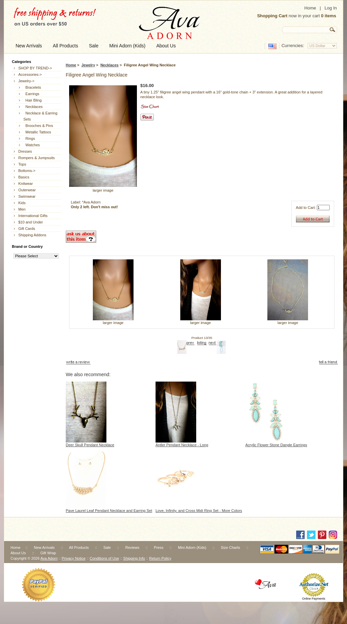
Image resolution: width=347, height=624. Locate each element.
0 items (328, 15)
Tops (22, 164)
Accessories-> (30, 74)
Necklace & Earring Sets (40, 116)
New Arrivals (44, 547)
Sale (107, 547)
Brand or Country (27, 246)
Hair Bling (32, 100)
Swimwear (27, 196)
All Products (79, 547)
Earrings (31, 94)
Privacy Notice (73, 558)
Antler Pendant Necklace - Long (182, 445)
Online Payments (313, 598)
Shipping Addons (32, 235)
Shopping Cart (272, 15)
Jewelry (88, 65)
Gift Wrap (48, 553)
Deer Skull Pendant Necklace (90, 445)
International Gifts (32, 216)
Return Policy (160, 558)
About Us (18, 553)
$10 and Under (30, 222)
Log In (331, 7)
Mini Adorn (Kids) (192, 547)
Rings (29, 138)
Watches (31, 145)
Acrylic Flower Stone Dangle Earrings (276, 445)
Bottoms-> (26, 171)
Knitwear (25, 183)
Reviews (132, 547)
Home (310, 7)
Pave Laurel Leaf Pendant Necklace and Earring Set (109, 511)
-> (26, 81)
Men (21, 209)
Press (158, 547)
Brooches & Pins (38, 126)
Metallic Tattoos (37, 132)
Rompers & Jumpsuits (36, 158)
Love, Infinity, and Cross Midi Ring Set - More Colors (199, 511)
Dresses (25, 151)
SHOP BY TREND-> (35, 68)
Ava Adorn (49, 558)
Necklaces (109, 65)
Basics (23, 177)
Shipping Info (134, 558)
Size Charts (230, 547)
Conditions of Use (104, 558)
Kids (21, 203)
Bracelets (32, 87)
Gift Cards (26, 229)
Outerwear (27, 190)
